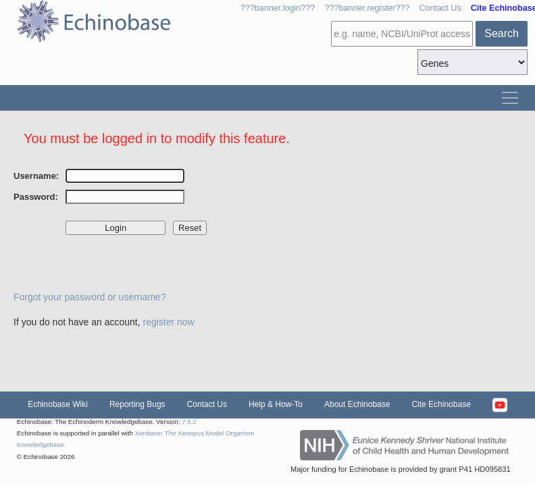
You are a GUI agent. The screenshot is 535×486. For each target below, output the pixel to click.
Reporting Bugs (137, 404)
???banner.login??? (277, 8)
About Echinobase (357, 404)
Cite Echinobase (440, 404)
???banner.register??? (366, 8)
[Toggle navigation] (510, 98)
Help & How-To (276, 404)
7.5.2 (189, 421)
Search (501, 33)
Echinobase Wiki (58, 404)
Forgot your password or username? (90, 297)
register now (168, 322)
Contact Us (440, 8)
